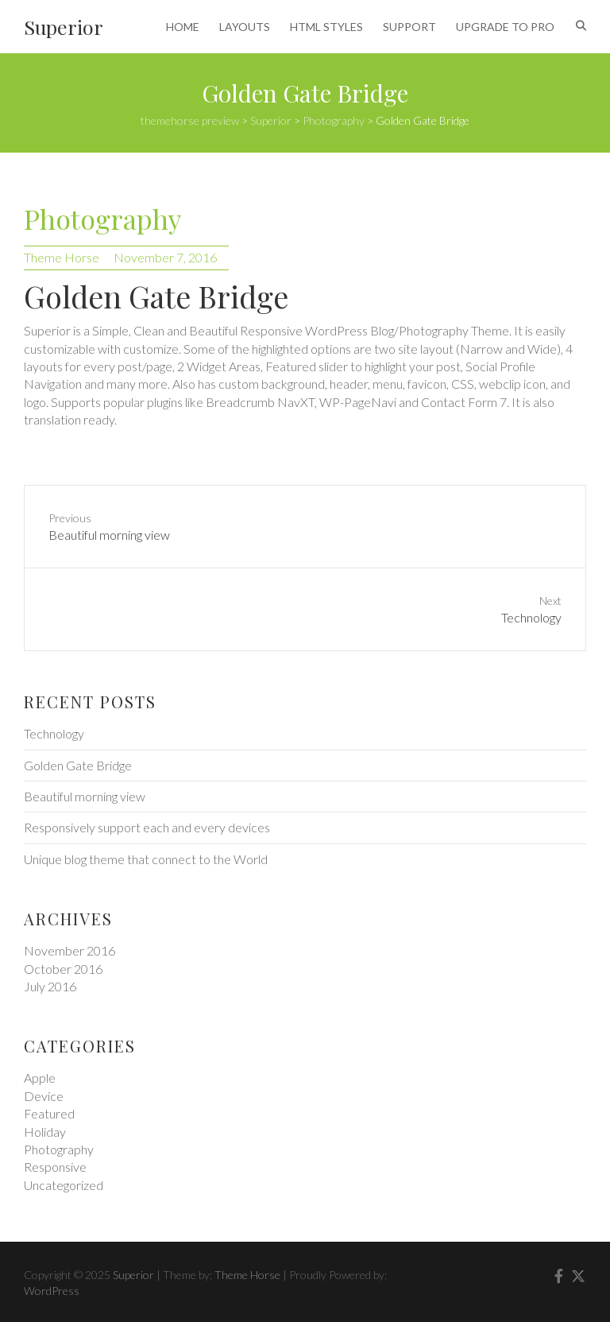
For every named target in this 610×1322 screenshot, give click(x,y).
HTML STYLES (326, 26)
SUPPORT (409, 26)
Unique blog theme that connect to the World (146, 858)
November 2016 (69, 950)
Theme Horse (61, 257)
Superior (63, 27)
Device (44, 1095)
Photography (102, 218)
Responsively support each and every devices (147, 827)
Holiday (45, 1131)
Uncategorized (63, 1184)
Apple (40, 1077)
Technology (54, 733)
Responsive (55, 1166)
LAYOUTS (244, 26)
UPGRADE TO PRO (505, 26)
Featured (49, 1113)
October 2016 (63, 968)
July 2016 (50, 986)
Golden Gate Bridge (78, 765)
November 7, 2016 (165, 257)
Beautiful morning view (84, 796)
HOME (182, 26)
